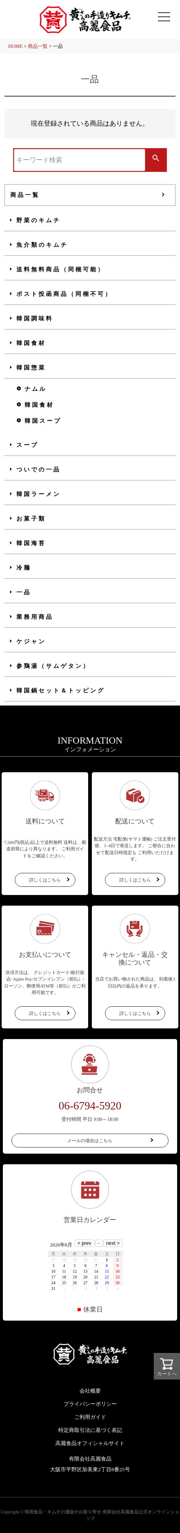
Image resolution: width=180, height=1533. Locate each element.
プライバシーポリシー (90, 1404)
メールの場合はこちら (89, 1140)
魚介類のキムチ (42, 245)
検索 (155, 159)
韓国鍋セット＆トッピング (60, 691)
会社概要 (90, 1391)
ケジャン (31, 641)
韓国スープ (43, 421)
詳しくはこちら (45, 879)
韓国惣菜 (31, 368)
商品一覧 (38, 46)
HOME (15, 46)
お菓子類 (31, 519)
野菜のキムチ (38, 220)
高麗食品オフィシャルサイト (90, 1443)
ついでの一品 (38, 470)
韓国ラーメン (38, 494)
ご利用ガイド (90, 1417)
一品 (23, 592)
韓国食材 (31, 343)
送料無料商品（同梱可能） (60, 269)
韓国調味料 (34, 319)
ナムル (36, 389)
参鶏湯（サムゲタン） (53, 666)
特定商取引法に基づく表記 (90, 1430)
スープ (27, 445)
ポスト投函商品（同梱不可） (64, 294)
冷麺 (23, 568)
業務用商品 (34, 617)
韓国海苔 (31, 543)
